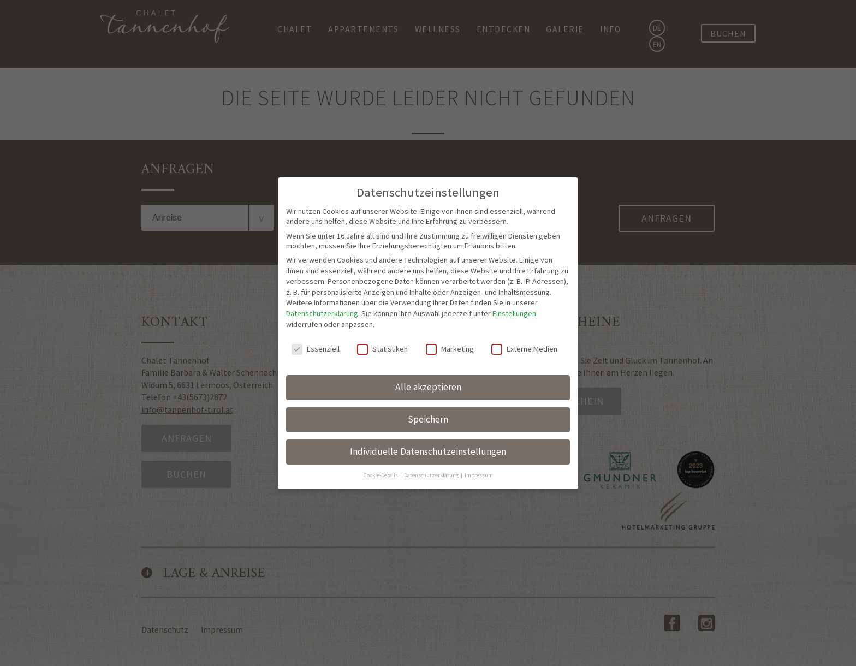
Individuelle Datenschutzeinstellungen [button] (428, 408)
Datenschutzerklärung (322, 270)
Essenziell (316, 306)
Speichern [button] (428, 376)
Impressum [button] (479, 431)
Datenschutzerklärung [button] (432, 431)
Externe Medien (524, 306)
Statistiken (382, 306)
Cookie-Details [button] (381, 431)
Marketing (450, 306)
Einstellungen (514, 270)
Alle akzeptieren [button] (428, 344)
